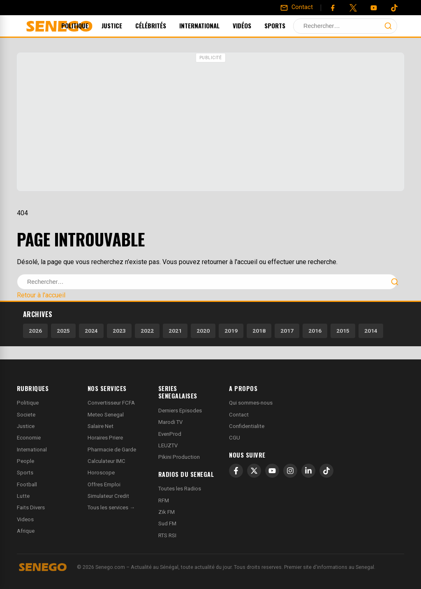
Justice (123, 25)
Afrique (26, 531)
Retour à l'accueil (41, 295)
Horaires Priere (105, 438)
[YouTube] (373, 8)
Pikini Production (179, 457)
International (210, 25)
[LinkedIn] (308, 471)
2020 (203, 330)
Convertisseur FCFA (111, 403)
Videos (25, 519)
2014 (370, 330)
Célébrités (161, 25)
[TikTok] (326, 471)
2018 (259, 330)
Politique (85, 25)
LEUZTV (168, 445)
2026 (35, 330)
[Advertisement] (210, 122)
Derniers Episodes (180, 410)
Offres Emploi (104, 484)
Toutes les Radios (179, 488)
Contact (239, 415)
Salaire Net (100, 426)
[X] (254, 471)
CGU (234, 438)
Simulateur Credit (108, 496)
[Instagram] (290, 471)
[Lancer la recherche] (388, 25)
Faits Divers (31, 507)
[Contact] (296, 7)
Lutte (23, 496)
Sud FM (167, 523)
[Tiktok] (394, 8)
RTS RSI (167, 535)
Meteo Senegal (106, 415)
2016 (315, 330)
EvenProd (169, 434)
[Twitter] (353, 8)
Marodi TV (170, 422)
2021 (175, 330)
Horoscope (101, 472)
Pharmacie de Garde (112, 449)
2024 (91, 330)
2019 (231, 330)
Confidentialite (246, 426)
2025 (63, 330)
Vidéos (253, 25)
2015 (342, 330)
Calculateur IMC (106, 461)
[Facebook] (332, 8)
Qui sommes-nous (251, 403)
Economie (29, 438)
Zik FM (166, 512)
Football (27, 484)
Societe (26, 415)
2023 (119, 330)
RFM (163, 500)
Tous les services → (111, 507)
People (25, 461)
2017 (287, 330)
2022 (147, 330)
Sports (285, 25)
